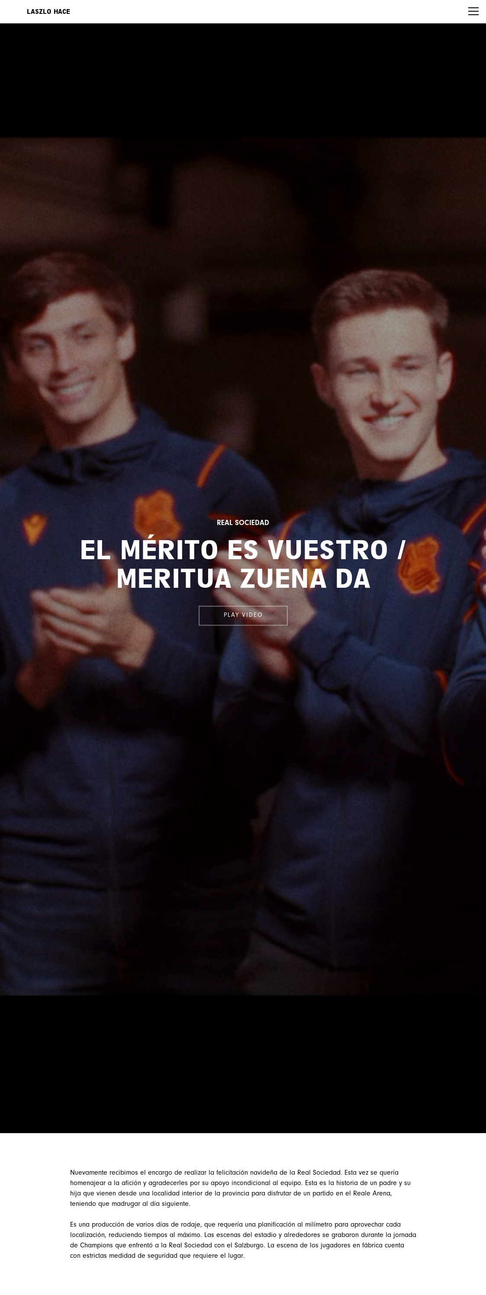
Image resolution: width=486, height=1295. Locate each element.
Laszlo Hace (48, 12)
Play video (243, 615)
